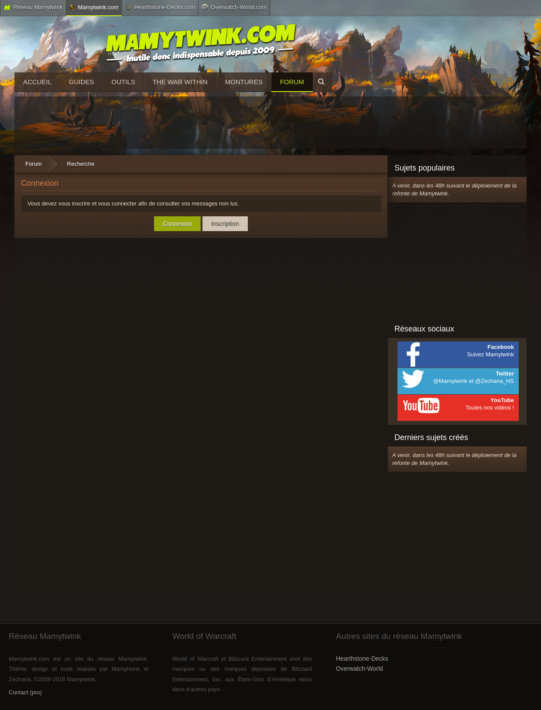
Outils (123, 81)
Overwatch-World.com (234, 6)
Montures (244, 81)
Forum (292, 81)
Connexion (177, 223)
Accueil (37, 81)
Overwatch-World (359, 668)
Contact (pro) (25, 692)
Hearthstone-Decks (362, 658)
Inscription (225, 223)
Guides (81, 81)
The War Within (180, 81)
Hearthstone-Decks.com (160, 7)
